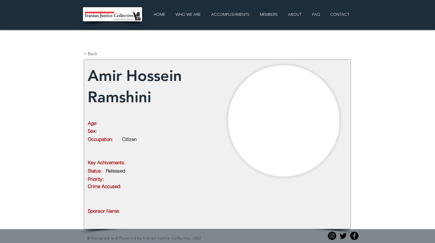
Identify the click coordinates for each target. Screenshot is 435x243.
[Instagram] (332, 236)
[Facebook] (354, 236)
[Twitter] (343, 236)
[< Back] (102, 53)
